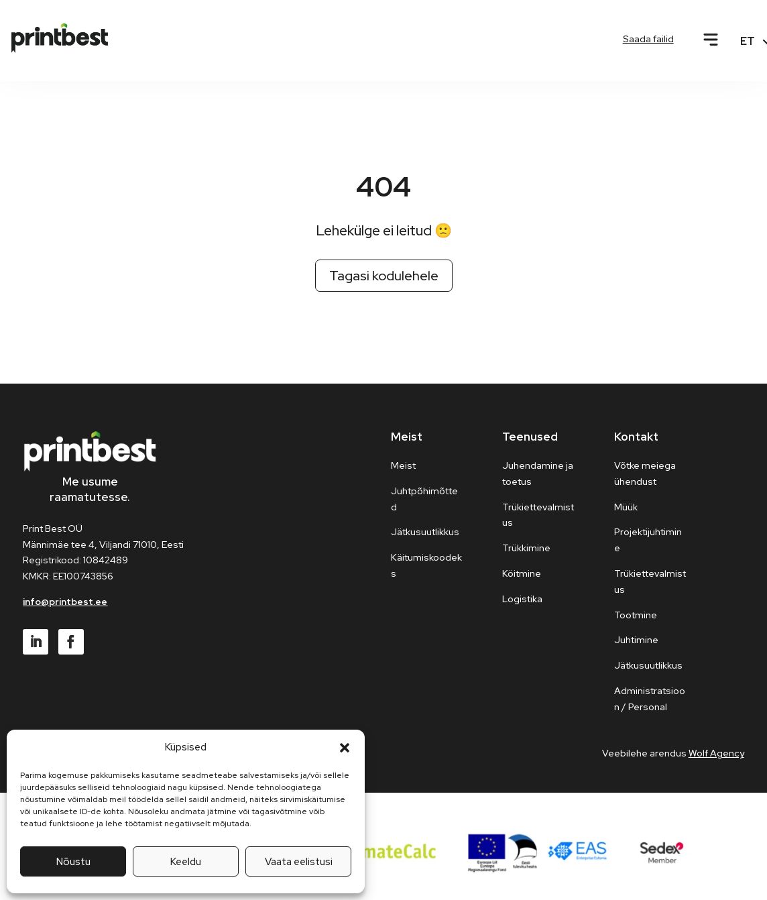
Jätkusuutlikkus (648, 665)
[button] (344, 747)
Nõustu (73, 861)
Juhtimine (636, 640)
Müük (626, 507)
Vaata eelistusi (299, 861)
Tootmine (635, 615)
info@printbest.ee (65, 602)
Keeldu (185, 861)
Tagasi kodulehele (383, 275)
